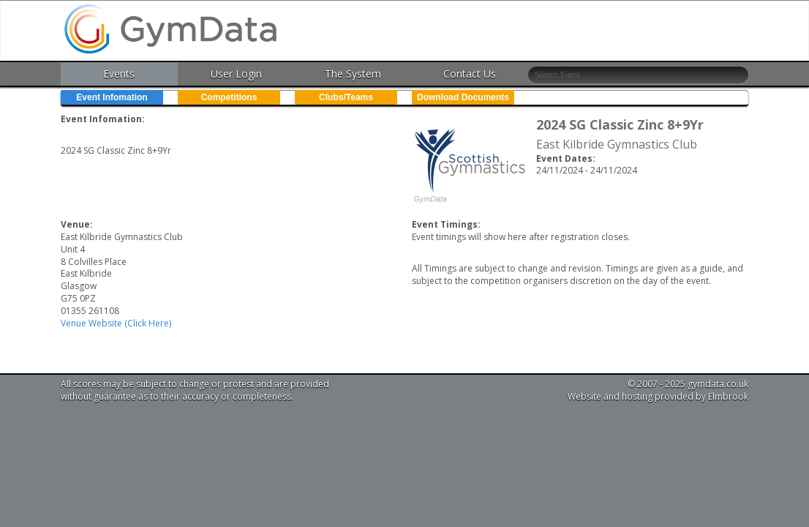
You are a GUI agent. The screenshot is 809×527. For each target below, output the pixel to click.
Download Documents (463, 97)
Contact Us (469, 74)
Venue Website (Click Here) (116, 323)
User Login (236, 74)
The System (353, 74)
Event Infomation (111, 97)
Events (119, 74)
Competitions (229, 97)
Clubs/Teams (346, 97)
